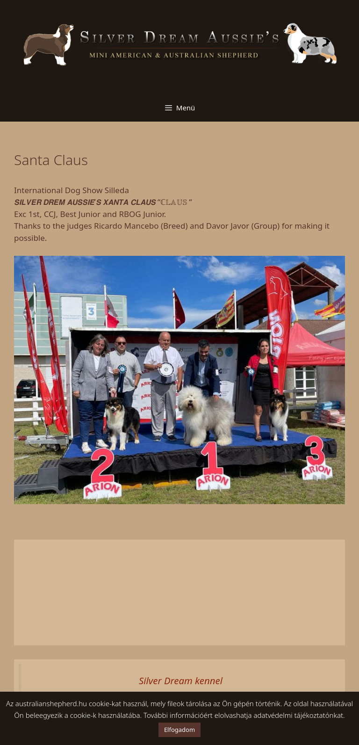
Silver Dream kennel (181, 680)
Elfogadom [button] (179, 729)
